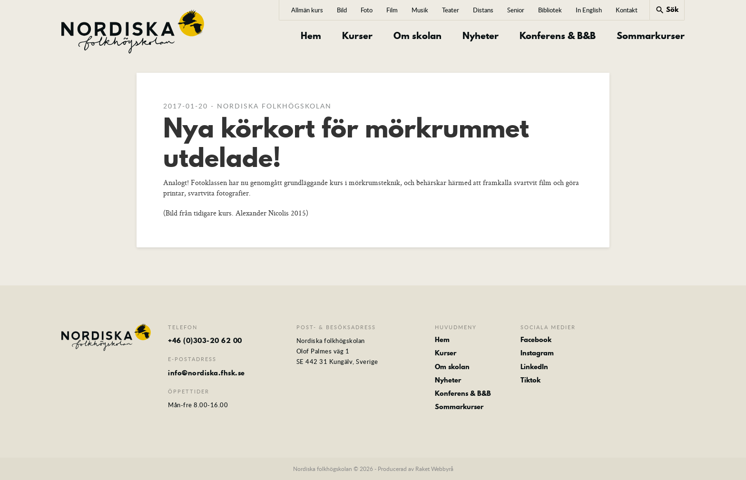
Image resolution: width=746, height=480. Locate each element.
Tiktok (530, 380)
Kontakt (627, 10)
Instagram (537, 353)
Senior (515, 10)
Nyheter (480, 36)
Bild (342, 10)
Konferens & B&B (558, 36)
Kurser (357, 36)
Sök (666, 9)
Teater (450, 10)
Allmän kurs (307, 10)
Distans (483, 10)
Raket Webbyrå (434, 468)
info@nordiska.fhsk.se (206, 373)
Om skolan (417, 36)
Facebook (535, 339)
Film (392, 10)
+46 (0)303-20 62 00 (205, 340)
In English (589, 10)
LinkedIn (534, 366)
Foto (367, 10)
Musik (420, 10)
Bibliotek (550, 10)
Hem (311, 36)
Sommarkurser (651, 36)
